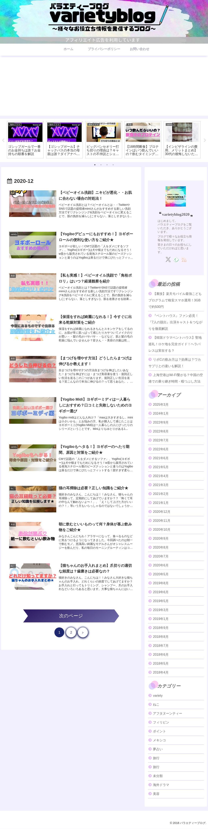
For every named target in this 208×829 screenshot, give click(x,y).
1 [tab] (95, 165)
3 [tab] (107, 165)
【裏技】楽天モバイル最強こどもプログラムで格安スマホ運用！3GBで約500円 (175, 300)
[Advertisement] (104, 87)
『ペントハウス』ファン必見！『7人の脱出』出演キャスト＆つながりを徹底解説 (175, 322)
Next (205, 140)
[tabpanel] (25, 139)
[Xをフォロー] (168, 259)
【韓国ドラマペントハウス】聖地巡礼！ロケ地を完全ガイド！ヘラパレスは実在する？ (175, 344)
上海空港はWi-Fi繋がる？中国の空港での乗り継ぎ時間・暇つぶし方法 (175, 378)
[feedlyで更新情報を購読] (176, 259)
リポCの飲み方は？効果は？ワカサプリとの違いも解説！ (174, 363)
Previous (3, 140)
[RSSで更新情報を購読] (183, 259)
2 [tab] (101, 165)
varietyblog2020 (176, 214)
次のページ (71, 615)
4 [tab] (113, 165)
